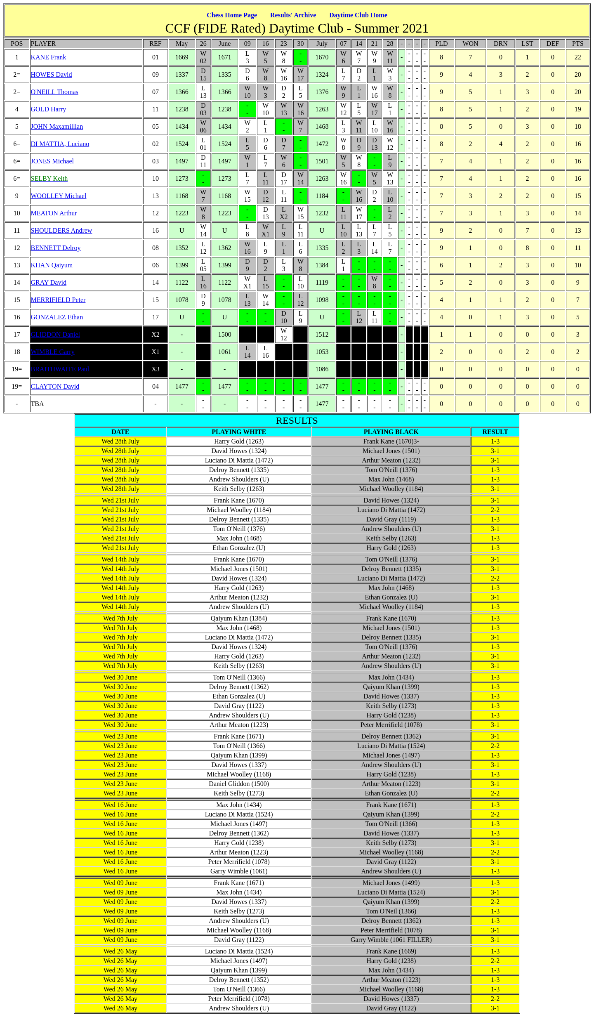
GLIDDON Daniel (55, 334)
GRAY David (48, 282)
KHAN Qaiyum (52, 265)
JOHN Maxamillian (57, 126)
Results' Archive (293, 15)
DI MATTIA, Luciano (60, 143)
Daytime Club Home (358, 15)
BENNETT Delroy (56, 247)
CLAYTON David (55, 386)
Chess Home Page (232, 15)
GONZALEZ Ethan (57, 317)
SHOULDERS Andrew (61, 230)
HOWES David (51, 74)
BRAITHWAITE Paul (60, 369)
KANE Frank (48, 57)
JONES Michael (52, 161)
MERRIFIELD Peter (58, 299)
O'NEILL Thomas (54, 91)
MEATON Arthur (54, 213)
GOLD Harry (48, 109)
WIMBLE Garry (53, 351)
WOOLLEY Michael (59, 195)
